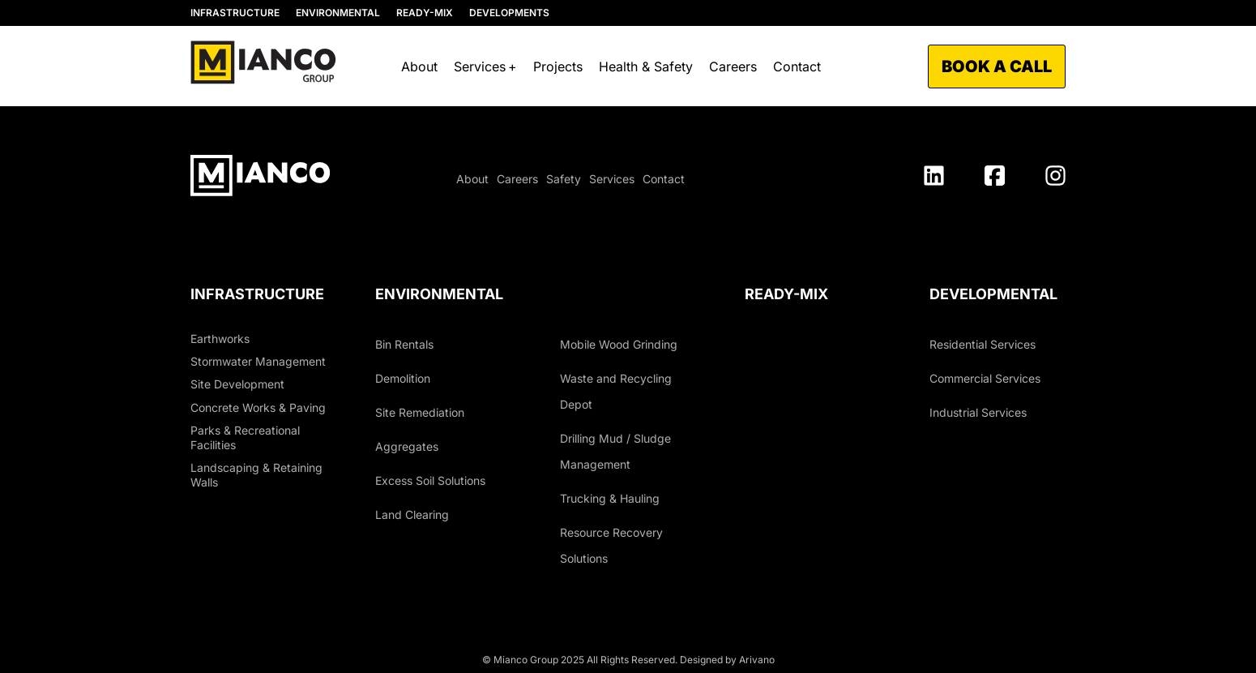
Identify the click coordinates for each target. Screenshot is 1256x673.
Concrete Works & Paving (258, 407)
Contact (797, 66)
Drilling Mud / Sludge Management (615, 451)
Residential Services (982, 344)
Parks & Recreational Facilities (245, 437)
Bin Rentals (404, 344)
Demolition (402, 378)
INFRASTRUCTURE (235, 12)
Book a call (997, 66)
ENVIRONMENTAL (338, 12)
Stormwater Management (258, 361)
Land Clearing (412, 514)
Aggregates (406, 446)
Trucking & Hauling (610, 498)
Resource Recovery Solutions (611, 545)
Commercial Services (984, 378)
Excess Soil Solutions (430, 480)
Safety (563, 179)
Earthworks (220, 338)
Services (480, 66)
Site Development (237, 384)
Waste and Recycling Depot (616, 391)
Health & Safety (646, 66)
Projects (558, 66)
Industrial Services (978, 412)
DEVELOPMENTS (509, 12)
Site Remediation (419, 412)
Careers (733, 66)
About (419, 66)
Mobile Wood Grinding (618, 344)
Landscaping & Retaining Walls (256, 475)
